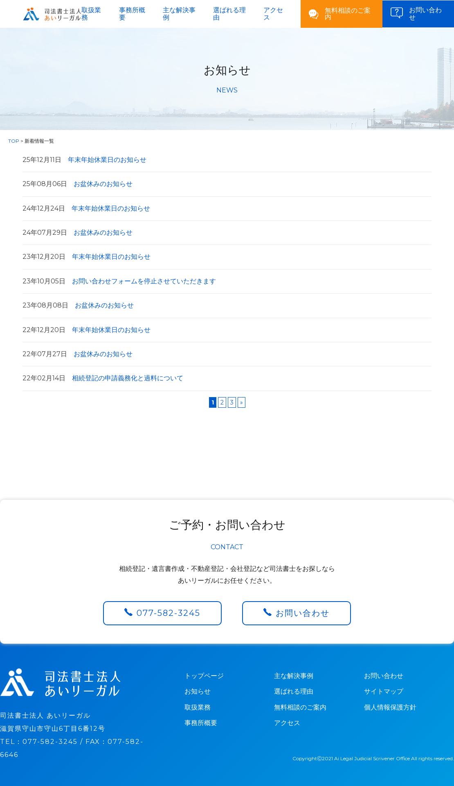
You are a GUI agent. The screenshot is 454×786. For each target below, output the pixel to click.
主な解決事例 (179, 14)
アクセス (273, 14)
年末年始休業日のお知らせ (84, 160)
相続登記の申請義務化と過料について (102, 378)
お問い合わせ (303, 613)
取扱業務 (91, 14)
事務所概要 (132, 14)
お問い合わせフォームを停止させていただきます (119, 281)
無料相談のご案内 (348, 14)
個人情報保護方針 (390, 707)
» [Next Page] (241, 402)
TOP (13, 141)
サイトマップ (383, 691)
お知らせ (197, 691)
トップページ (204, 676)
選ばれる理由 (229, 14)
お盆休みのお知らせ (77, 184)
